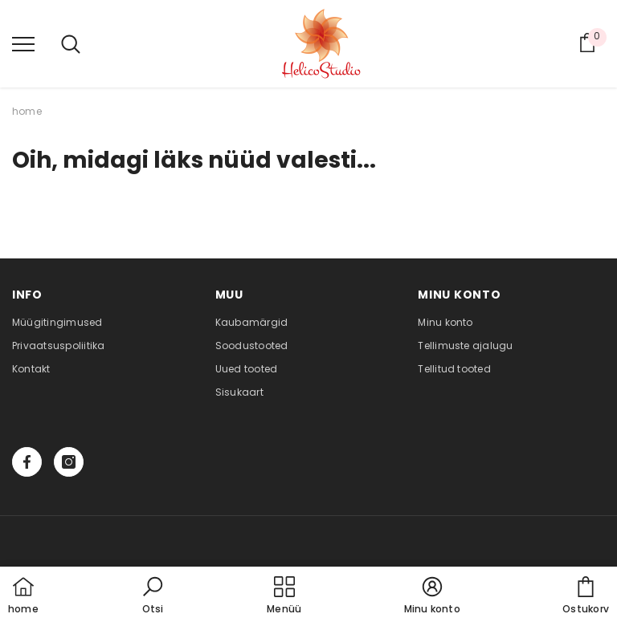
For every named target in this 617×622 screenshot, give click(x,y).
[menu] (23, 43)
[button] (153, 596)
